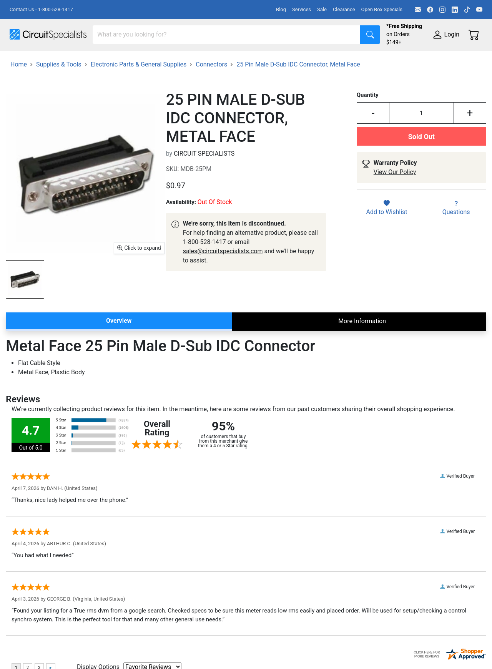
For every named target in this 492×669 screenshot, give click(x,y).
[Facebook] (430, 10)
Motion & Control (343, 60)
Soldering (292, 60)
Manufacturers (67, 60)
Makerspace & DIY (240, 60)
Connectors (211, 100)
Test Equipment (122, 60)
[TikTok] (467, 10)
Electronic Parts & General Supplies (139, 100)
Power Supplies (179, 60)
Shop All (21, 60)
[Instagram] (442, 10)
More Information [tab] (362, 356)
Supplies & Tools (32, 75)
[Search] (227, 34)
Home (18, 100)
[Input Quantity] (421, 149)
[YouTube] (479, 10)
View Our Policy (395, 208)
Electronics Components (414, 60)
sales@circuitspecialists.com (223, 287)
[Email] (418, 10)
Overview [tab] (118, 356)
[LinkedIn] (455, 10)
